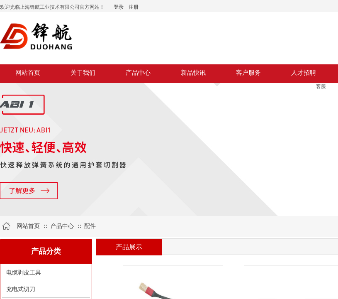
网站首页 (27, 72)
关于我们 (83, 72)
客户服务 (248, 72)
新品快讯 (193, 72)
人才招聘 (303, 72)
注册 (134, 7)
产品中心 (138, 72)
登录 (119, 7)
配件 (90, 226)
